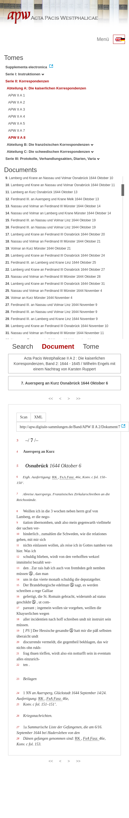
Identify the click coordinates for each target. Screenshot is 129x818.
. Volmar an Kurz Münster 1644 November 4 (38, 298)
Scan (23, 417)
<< (50, 398)
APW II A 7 (16, 130)
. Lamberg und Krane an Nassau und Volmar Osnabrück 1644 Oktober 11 (60, 185)
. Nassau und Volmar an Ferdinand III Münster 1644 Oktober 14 (53, 206)
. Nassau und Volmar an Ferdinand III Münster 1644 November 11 (54, 333)
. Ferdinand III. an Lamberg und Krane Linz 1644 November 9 (51, 319)
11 (17, 545)
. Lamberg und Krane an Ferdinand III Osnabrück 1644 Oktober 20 (55, 234)
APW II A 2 (16, 102)
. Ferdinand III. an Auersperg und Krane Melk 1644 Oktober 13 (52, 199)
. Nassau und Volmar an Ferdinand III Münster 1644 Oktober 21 (53, 241)
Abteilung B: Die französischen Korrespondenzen (50, 145)
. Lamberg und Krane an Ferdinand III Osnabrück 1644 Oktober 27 (55, 269)
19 (17, 630)
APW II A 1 (16, 95)
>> (78, 398)
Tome (91, 346)
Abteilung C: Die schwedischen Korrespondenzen (50, 152)
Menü (103, 39)
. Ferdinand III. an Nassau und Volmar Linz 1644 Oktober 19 (50, 220)
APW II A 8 (16, 137)
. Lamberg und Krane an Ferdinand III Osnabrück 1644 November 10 (56, 326)
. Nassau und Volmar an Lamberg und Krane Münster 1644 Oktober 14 (58, 213)
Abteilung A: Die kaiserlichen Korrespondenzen (46, 88)
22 (17, 664)
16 (17, 596)
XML (38, 417)
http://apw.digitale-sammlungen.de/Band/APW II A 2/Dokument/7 (70, 427)
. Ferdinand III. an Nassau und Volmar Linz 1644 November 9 (51, 305)
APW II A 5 (16, 123)
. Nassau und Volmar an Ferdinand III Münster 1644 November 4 (53, 291)
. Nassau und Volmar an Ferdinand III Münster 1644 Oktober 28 (53, 277)
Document (58, 346)
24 (17, 692)
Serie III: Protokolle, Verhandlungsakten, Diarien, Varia (52, 159)
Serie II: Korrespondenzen (27, 81)
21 (17, 653)
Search (22, 346)
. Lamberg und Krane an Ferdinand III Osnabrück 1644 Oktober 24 (55, 255)
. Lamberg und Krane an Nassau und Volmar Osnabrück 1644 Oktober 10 (59, 178)
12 (17, 556)
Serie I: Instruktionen (24, 74)
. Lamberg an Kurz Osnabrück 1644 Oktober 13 (41, 192)
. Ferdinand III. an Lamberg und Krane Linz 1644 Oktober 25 (50, 262)
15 (17, 585)
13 (17, 568)
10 (17, 533)
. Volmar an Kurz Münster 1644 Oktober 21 (38, 248)
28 (17, 738)
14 (17, 579)
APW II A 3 (16, 109)
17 (17, 607)
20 (17, 642)
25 (17, 704)
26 (17, 715)
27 (17, 727)
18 (17, 619)
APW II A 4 (16, 116)
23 (17, 678)
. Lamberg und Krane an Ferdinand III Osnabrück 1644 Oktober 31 (55, 284)
